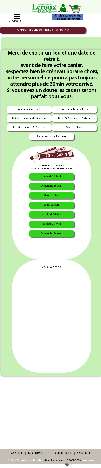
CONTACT (83, 453)
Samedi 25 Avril (52, 224)
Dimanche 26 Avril (51, 233)
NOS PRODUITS (39, 453)
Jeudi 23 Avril (51, 205)
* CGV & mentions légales (25, 460)
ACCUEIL (17, 453)
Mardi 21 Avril (52, 195)
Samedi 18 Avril (52, 176)
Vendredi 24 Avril (52, 214)
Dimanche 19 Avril (51, 186)
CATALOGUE (63, 453)
